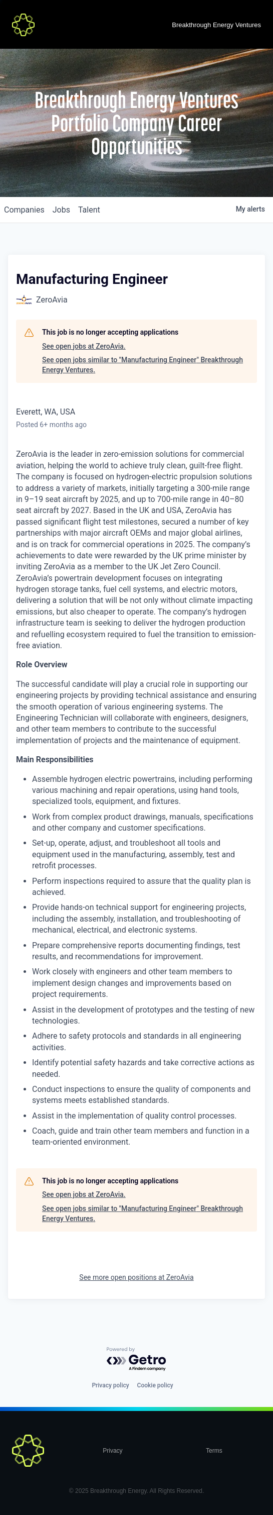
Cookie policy (155, 1385)
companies (24, 210)
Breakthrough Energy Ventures (216, 25)
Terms (214, 1450)
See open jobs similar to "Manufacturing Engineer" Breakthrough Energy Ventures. (142, 365)
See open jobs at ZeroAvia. (84, 346)
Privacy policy (110, 1385)
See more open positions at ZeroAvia (136, 1277)
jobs (61, 210)
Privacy (112, 1450)
